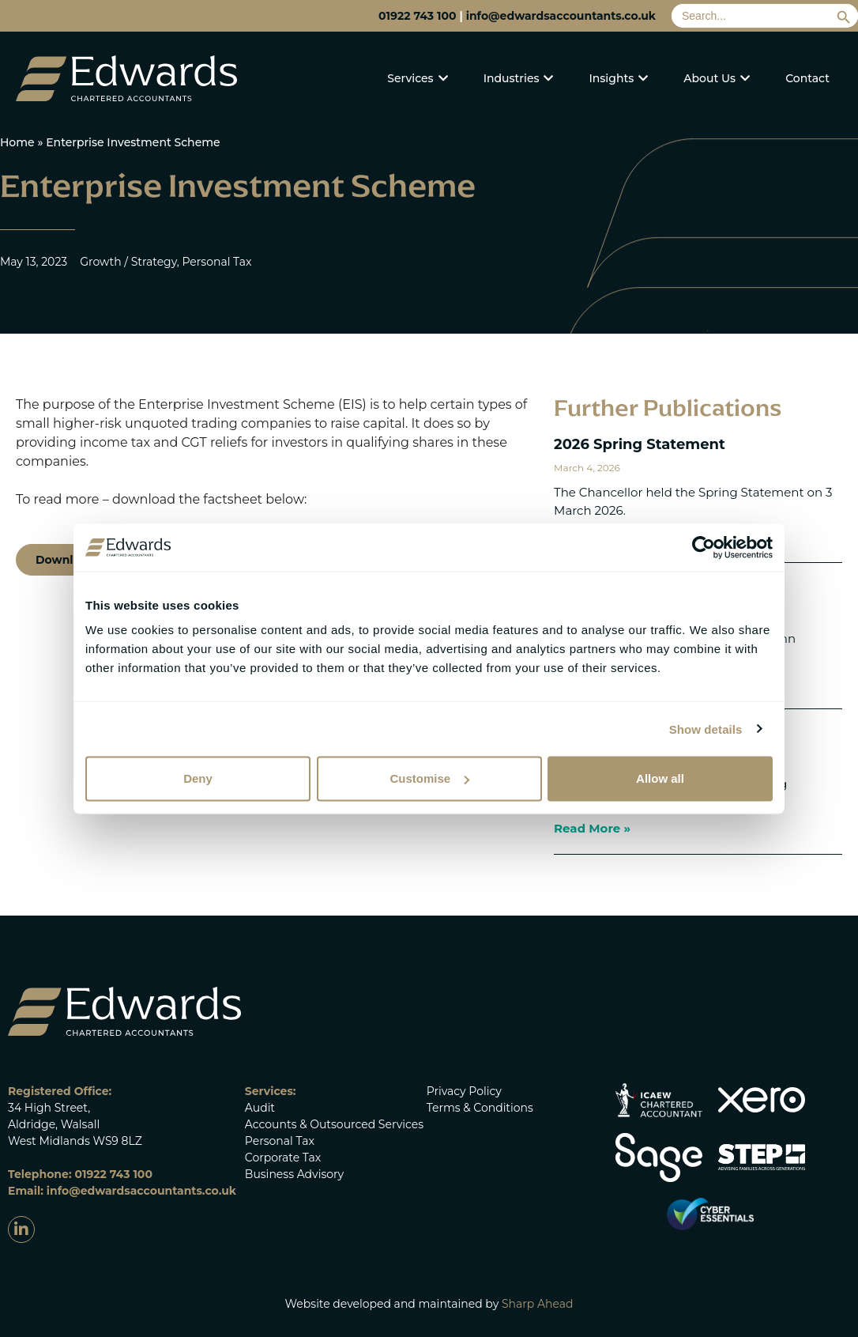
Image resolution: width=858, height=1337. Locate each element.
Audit (260, 1108)
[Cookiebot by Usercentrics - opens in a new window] (703, 547)
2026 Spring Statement (639, 444)
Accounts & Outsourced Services (334, 1124)
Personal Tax (279, 1141)
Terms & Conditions (480, 1108)
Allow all (660, 778)
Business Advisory (294, 1174)
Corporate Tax (283, 1157)
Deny (198, 778)
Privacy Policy (464, 1091)
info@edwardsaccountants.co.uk (561, 16)
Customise (429, 778)
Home (17, 142)
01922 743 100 (417, 16)
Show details (706, 728)
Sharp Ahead (538, 1304)
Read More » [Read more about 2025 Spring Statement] (592, 828)
